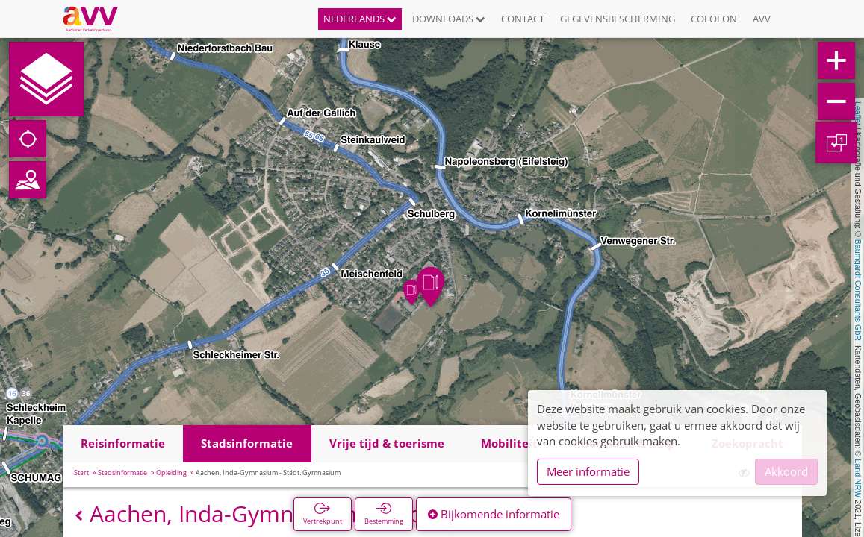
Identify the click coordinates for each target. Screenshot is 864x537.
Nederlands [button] (360, 18)
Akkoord (786, 471)
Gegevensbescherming (617, 18)
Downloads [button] (448, 18)
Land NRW (858, 478)
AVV (762, 18)
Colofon (714, 18)
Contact (522, 18)
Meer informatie (588, 471)
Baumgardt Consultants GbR (858, 290)
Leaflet (858, 113)
